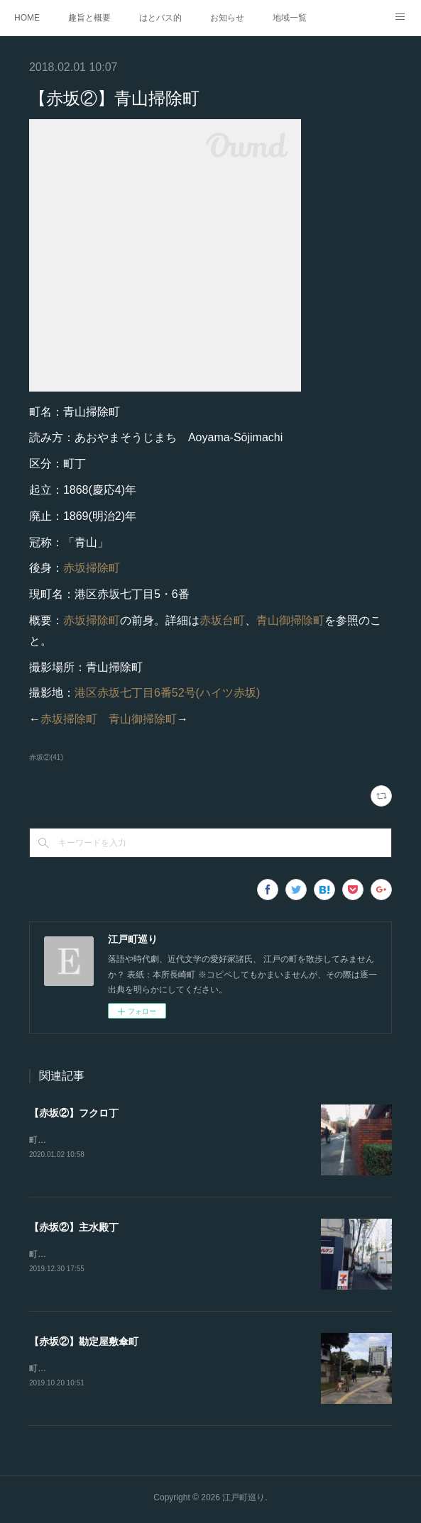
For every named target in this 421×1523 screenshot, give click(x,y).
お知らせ (227, 18)
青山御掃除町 (290, 620)
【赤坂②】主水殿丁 (74, 1228)
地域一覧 (290, 18)
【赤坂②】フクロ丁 (74, 1113)
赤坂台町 (222, 620)
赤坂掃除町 (91, 568)
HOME (27, 18)
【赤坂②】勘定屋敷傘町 (83, 1343)
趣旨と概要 (89, 18)
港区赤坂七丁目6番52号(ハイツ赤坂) (167, 693)
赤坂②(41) (46, 757)
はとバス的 (160, 18)
